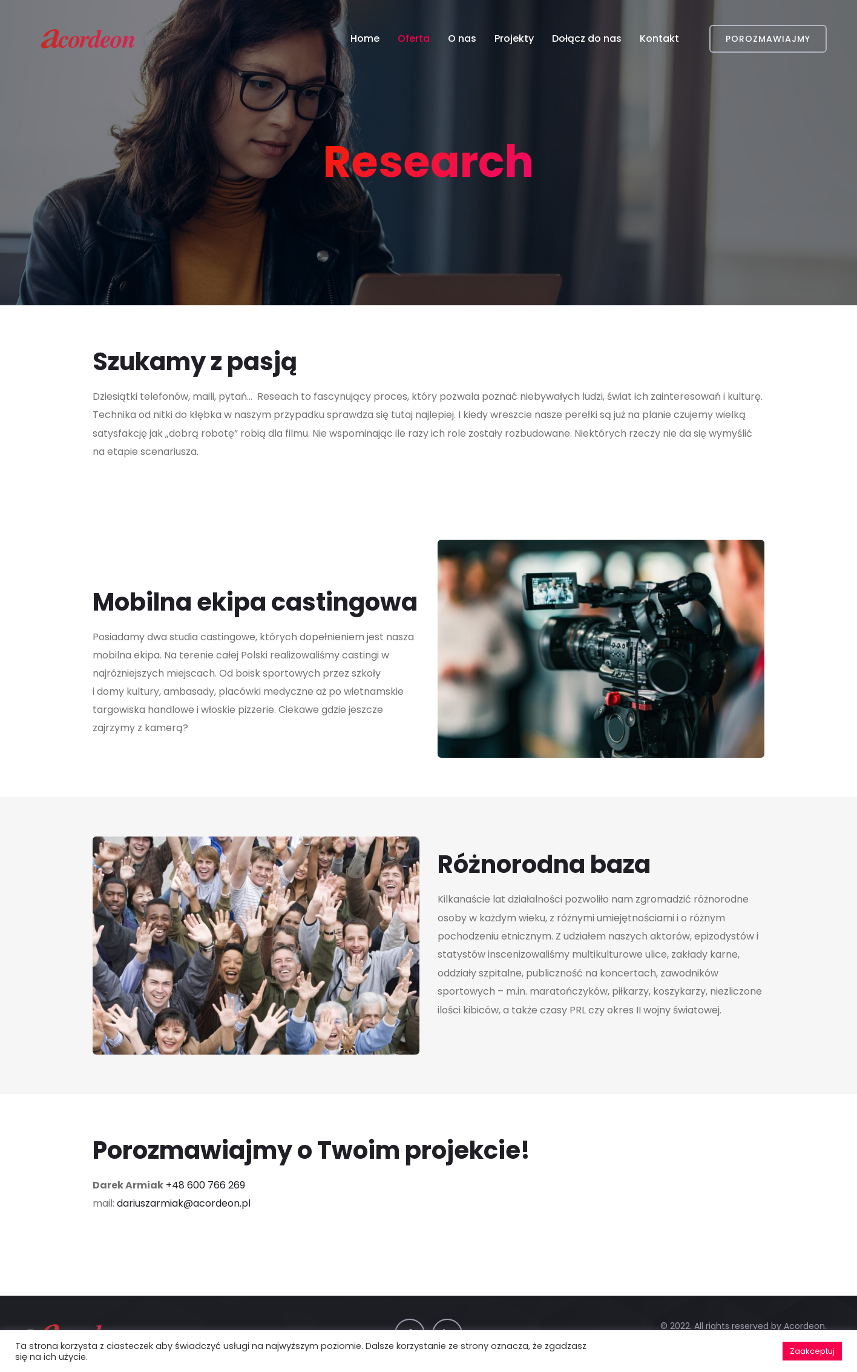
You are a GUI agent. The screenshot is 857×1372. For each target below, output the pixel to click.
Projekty (514, 38)
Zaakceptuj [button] (812, 1351)
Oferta (414, 38)
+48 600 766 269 (205, 1185)
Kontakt (659, 38)
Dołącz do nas (587, 38)
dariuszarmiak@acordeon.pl (184, 1203)
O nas (462, 38)
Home (364, 38)
